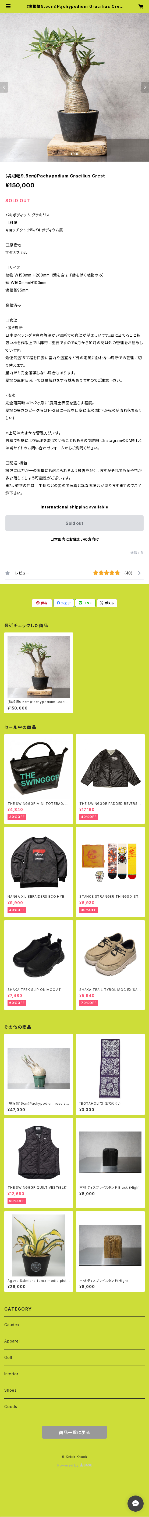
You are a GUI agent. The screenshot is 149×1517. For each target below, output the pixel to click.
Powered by (74, 1465)
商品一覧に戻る (74, 1432)
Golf (8, 1357)
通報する (137, 553)
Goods (10, 1406)
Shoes (10, 1390)
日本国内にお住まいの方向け (74, 539)
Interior (11, 1374)
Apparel (12, 1341)
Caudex (12, 1324)
